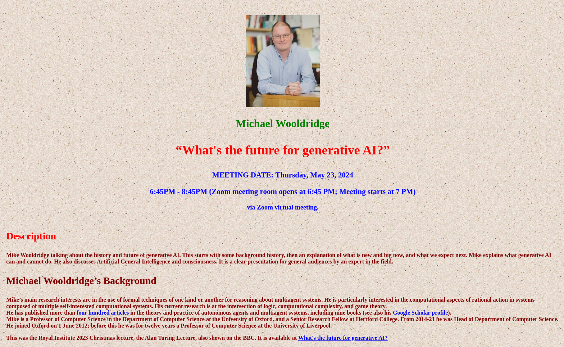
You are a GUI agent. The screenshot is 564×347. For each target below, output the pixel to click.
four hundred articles (103, 313)
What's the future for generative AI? (343, 338)
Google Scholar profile (420, 313)
